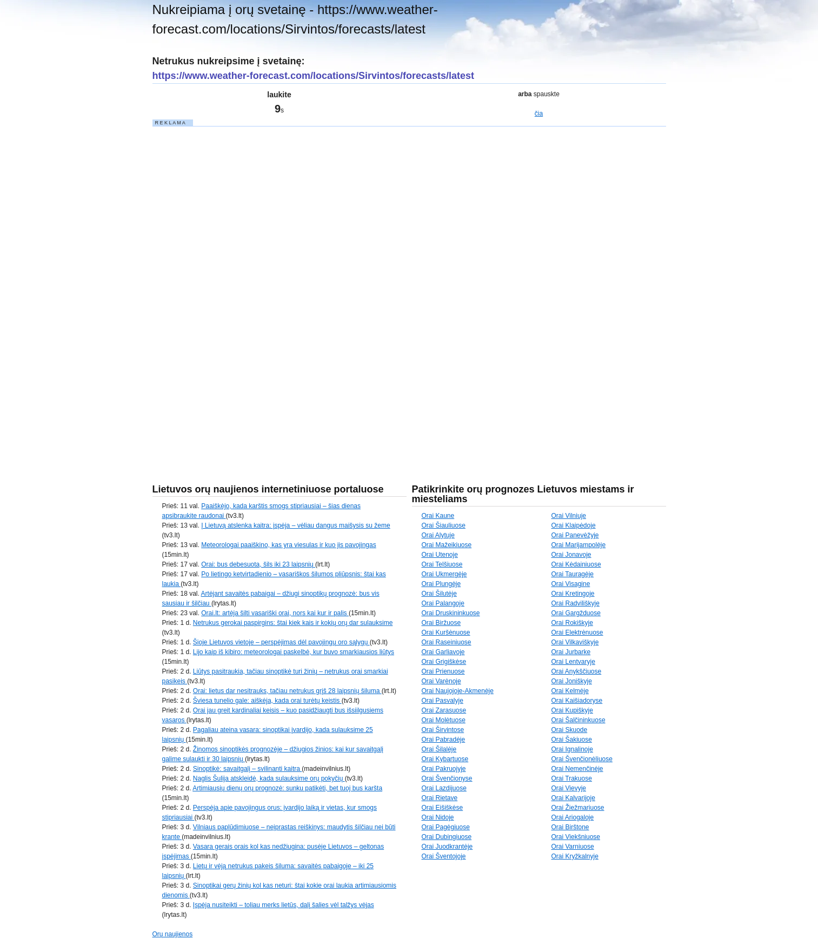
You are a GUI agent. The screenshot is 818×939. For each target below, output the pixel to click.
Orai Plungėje (441, 584)
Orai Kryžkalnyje (574, 856)
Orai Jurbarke (571, 652)
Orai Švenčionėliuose (582, 759)
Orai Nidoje (438, 817)
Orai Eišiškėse (442, 807)
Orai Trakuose (571, 778)
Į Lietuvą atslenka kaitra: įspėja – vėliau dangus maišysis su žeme (295, 525)
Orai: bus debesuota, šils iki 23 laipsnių (258, 564)
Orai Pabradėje (443, 739)
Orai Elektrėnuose (577, 632)
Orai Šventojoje (444, 856)
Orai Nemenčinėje (577, 768)
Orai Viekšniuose (576, 837)
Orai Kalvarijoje (573, 798)
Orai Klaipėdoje (573, 525)
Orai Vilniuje (568, 516)
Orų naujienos (172, 934)
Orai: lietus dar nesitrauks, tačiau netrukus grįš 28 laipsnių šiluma (287, 691)
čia (539, 113)
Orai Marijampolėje (578, 545)
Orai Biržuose (441, 623)
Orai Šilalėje (439, 749)
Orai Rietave (440, 798)
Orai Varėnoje (441, 681)
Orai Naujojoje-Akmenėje (458, 691)
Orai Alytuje (438, 535)
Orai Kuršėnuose (446, 632)
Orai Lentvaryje (573, 661)
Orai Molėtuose (443, 720)
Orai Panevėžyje (575, 535)
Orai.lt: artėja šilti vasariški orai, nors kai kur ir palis (275, 613)
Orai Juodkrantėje (447, 846)
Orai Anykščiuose (576, 671)
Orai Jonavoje (571, 554)
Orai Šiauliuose (443, 525)
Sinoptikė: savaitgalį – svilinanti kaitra (247, 768)
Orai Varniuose (572, 846)
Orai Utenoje (440, 554)
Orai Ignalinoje (572, 749)
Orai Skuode (569, 730)
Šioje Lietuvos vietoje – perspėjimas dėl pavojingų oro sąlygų (281, 642)
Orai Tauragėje (572, 574)
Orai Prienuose (443, 671)
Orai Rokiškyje (572, 623)
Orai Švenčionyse (447, 778)
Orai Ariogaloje (572, 817)
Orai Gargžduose (576, 613)
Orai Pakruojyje (444, 768)
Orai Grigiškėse (444, 661)
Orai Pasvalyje (442, 700)
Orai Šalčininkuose (578, 720)
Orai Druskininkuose (451, 613)
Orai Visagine (570, 584)
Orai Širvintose (443, 730)
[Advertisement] (233, 290)
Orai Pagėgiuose (446, 827)
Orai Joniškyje (571, 681)
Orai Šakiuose (571, 739)
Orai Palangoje (443, 603)
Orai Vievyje (568, 788)
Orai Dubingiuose (447, 837)
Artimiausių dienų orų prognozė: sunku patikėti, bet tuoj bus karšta (287, 788)
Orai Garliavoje (443, 652)
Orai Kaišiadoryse (577, 700)
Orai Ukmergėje (444, 574)
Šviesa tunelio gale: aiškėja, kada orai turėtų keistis (267, 700)
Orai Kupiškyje (572, 710)
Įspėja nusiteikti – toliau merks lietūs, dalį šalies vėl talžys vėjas (283, 905)
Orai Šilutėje (439, 593)
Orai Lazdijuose (444, 788)
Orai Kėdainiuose (576, 564)
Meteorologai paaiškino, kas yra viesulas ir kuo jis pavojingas (288, 545)
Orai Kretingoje (573, 593)
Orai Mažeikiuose (447, 545)
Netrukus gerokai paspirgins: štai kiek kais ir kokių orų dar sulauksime (293, 623)
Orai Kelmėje (570, 691)
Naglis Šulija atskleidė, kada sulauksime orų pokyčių (269, 778)
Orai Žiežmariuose (577, 807)
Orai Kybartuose (445, 759)
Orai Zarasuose (444, 710)
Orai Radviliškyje (575, 603)
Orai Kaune (438, 516)
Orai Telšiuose (442, 564)
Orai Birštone (570, 827)
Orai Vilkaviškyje (575, 642)
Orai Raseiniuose (446, 642)
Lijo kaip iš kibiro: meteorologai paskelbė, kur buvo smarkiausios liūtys (293, 652)
